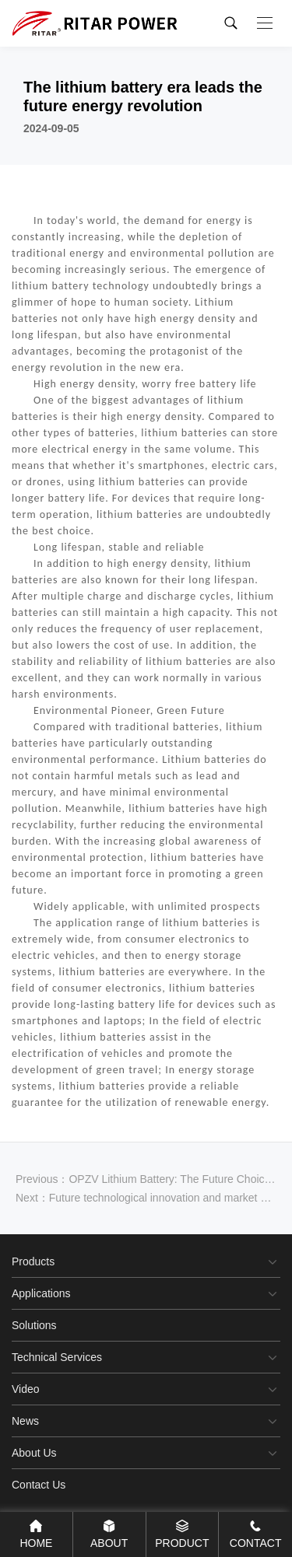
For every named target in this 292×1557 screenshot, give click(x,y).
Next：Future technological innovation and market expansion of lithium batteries (146, 1197)
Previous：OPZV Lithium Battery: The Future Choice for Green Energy (146, 1179)
